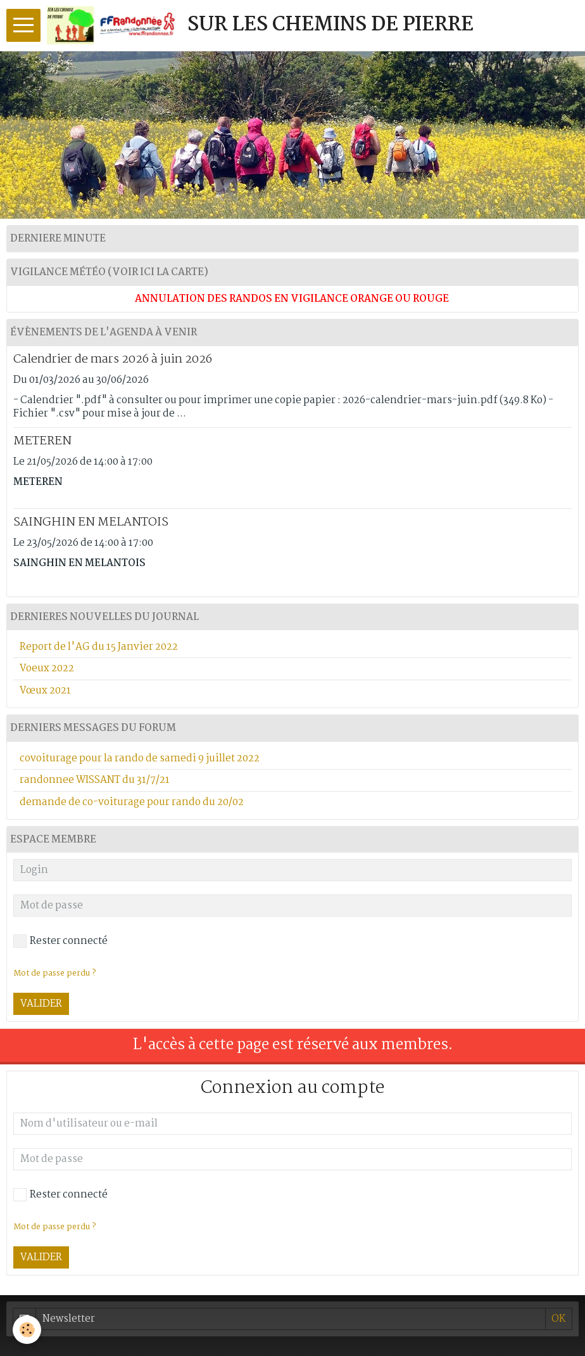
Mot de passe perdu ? (54, 1227)
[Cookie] (27, 1329)
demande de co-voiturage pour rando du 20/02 (132, 802)
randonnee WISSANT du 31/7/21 (95, 780)
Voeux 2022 (47, 668)
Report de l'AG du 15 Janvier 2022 (99, 647)
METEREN (42, 441)
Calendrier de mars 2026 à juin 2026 (112, 359)
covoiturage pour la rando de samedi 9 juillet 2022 (140, 758)
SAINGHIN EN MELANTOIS (90, 522)
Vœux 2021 (45, 691)
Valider (41, 1257)
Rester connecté (60, 1195)
